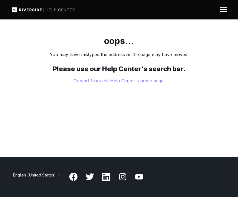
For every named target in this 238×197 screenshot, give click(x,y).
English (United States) (37, 175)
